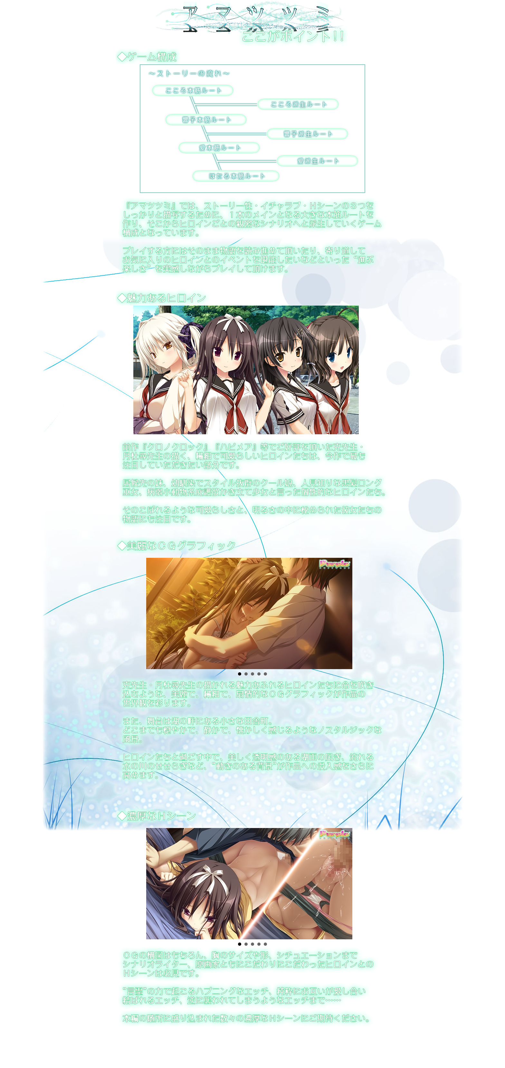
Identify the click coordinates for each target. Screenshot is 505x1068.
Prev (142, 611)
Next (363, 611)
